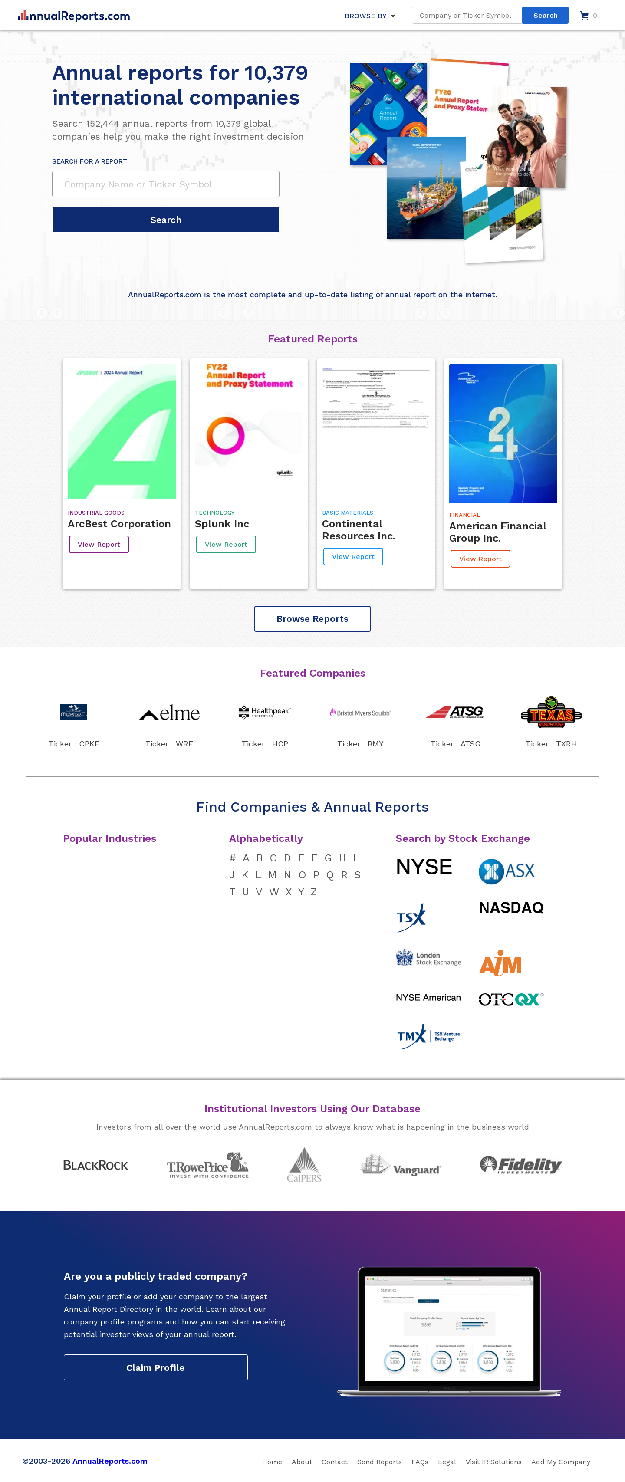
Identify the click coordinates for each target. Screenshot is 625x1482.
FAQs (419, 1462)
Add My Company (560, 1462)
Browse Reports (312, 618)
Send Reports (379, 1462)
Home (272, 1462)
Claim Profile (155, 1367)
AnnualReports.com (110, 1461)
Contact (335, 1462)
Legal (447, 1462)
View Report (99, 544)
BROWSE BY (365, 16)
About (302, 1462)
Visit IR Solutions (494, 1462)
